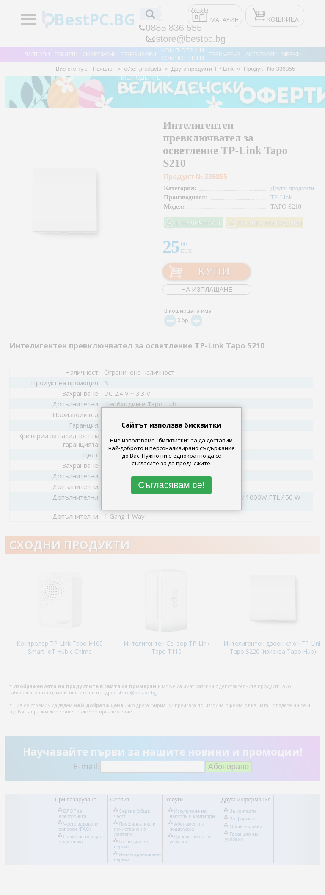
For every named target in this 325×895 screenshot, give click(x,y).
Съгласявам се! (171, 485)
